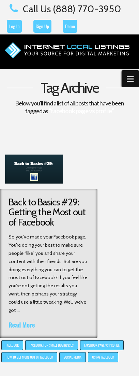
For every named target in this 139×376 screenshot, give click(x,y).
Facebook (12, 345)
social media (72, 357)
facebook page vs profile (102, 345)
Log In (14, 26)
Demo (70, 26)
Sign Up (42, 26)
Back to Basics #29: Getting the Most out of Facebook (47, 212)
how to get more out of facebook (29, 357)
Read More (22, 325)
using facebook (103, 357)
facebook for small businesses (51, 345)
